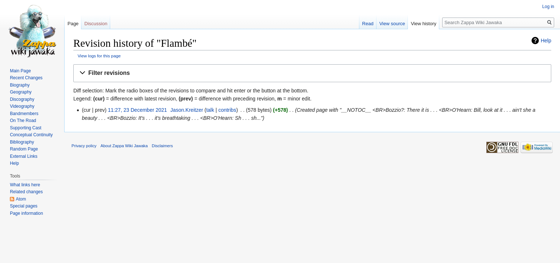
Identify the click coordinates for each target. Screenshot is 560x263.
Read (368, 23)
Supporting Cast (25, 127)
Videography (22, 106)
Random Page (24, 149)
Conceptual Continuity (31, 134)
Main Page (20, 70)
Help (546, 40)
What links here (25, 184)
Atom (21, 199)
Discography (22, 99)
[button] (312, 73)
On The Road (23, 120)
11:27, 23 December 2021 (137, 110)
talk (210, 110)
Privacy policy (84, 146)
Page (72, 23)
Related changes (26, 191)
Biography (20, 85)
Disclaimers (162, 146)
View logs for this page (99, 55)
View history (423, 23)
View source (392, 23)
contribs (227, 110)
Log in (548, 6)
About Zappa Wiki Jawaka (124, 146)
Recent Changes (26, 77)
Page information (26, 213)
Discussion (95, 23)
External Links (23, 156)
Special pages (23, 206)
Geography (20, 92)
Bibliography (22, 142)
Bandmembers (24, 113)
